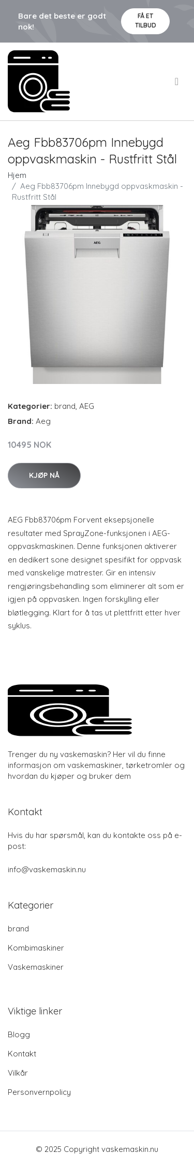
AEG (86, 406)
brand (65, 406)
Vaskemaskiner (36, 967)
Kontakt (22, 1054)
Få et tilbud (145, 20)
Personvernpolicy (39, 1092)
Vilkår (18, 1073)
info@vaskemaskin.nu (47, 869)
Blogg (19, 1034)
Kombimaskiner (36, 948)
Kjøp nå (44, 475)
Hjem (17, 175)
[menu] (177, 81)
